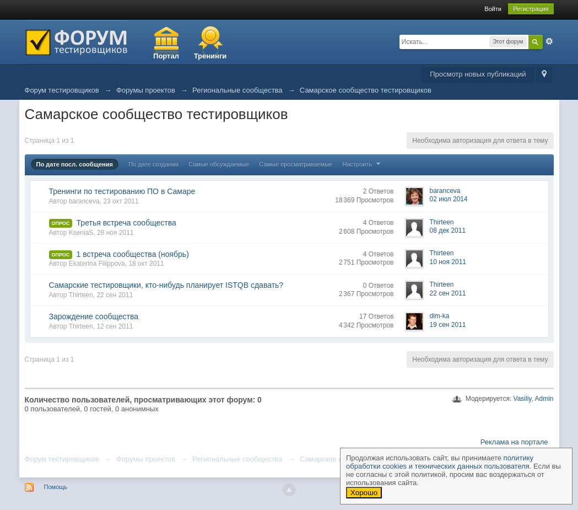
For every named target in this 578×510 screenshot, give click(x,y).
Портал (166, 56)
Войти (492, 9)
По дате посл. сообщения (74, 164)
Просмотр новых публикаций (478, 74)
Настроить (363, 164)
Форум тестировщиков (62, 459)
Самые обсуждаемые (218, 164)
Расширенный (549, 41)
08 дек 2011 (448, 230)
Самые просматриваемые (295, 164)
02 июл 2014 (449, 199)
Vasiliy (523, 398)
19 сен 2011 (448, 325)
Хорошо (363, 492)
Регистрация (530, 9)
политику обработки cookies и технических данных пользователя (439, 462)
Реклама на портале (514, 442)
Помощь (56, 487)
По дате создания (153, 164)
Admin (543, 398)
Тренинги (210, 56)
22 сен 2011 (448, 293)
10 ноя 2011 (448, 262)
